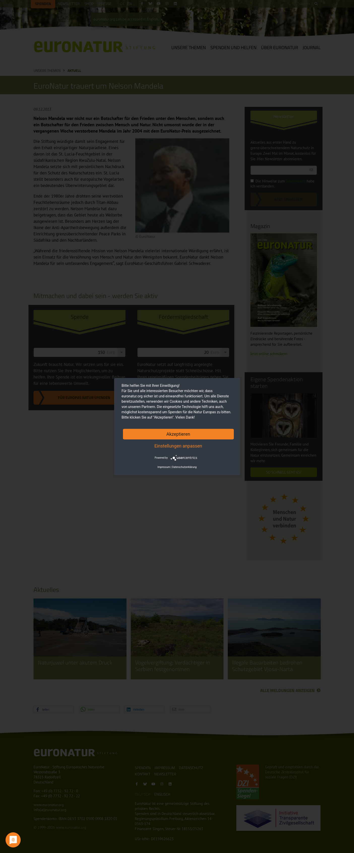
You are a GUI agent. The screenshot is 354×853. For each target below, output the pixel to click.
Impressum (163, 467)
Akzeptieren (178, 433)
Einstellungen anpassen (178, 445)
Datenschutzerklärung (184, 467)
